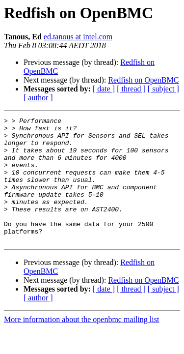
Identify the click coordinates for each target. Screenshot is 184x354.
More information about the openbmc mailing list (81, 344)
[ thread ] (131, 89)
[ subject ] (163, 89)
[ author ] (38, 97)
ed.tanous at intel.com (78, 36)
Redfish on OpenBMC (143, 80)
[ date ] (104, 89)
